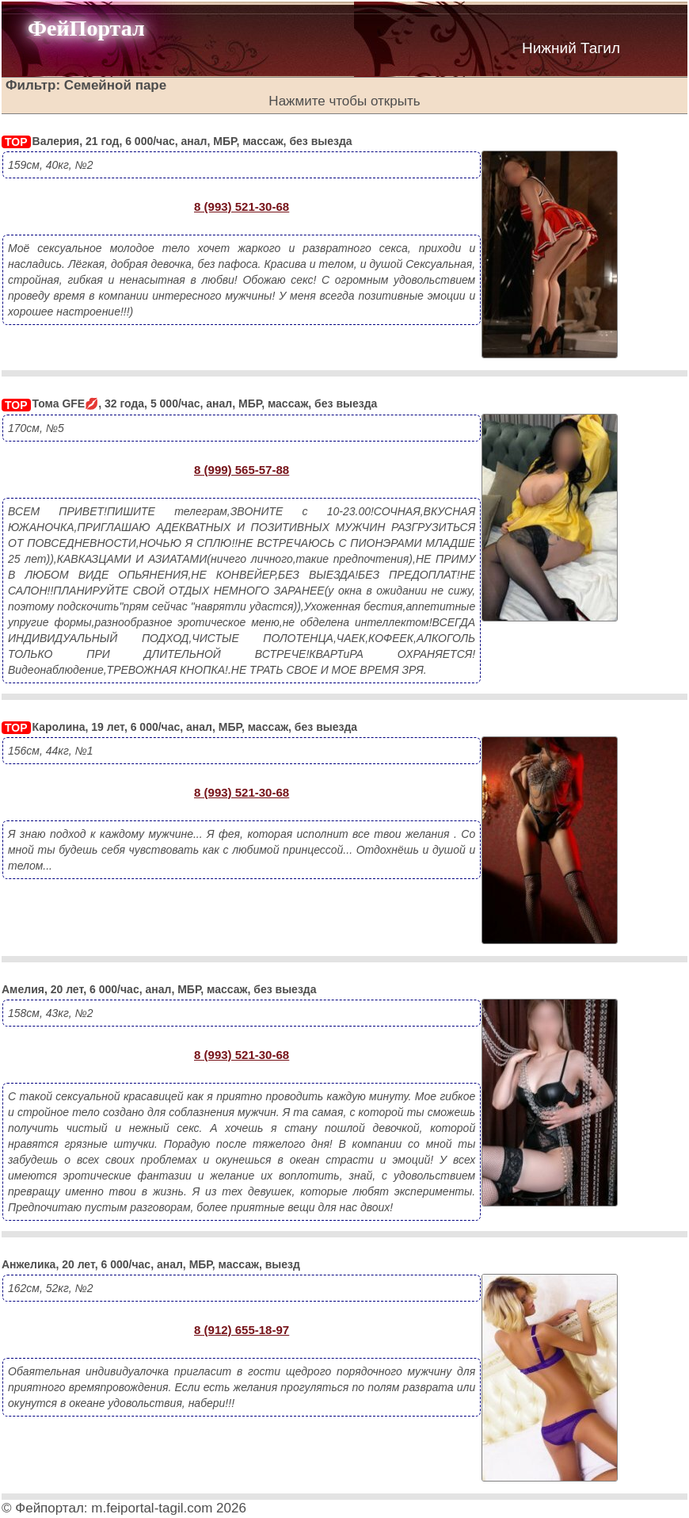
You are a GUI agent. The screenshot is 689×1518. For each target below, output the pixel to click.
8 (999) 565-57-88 (241, 469)
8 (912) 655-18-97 (241, 1329)
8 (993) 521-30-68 (241, 206)
